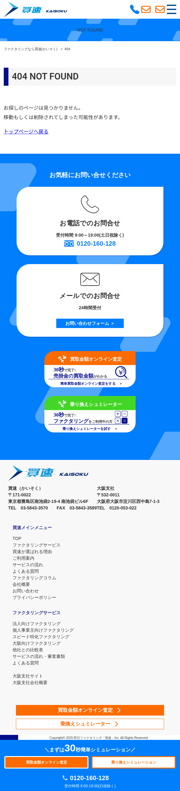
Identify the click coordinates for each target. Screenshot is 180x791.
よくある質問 (25, 571)
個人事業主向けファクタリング (43, 630)
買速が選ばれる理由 (32, 551)
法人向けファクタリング (36, 623)
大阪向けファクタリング (36, 643)
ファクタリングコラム (34, 577)
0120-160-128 (89, 778)
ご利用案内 (23, 558)
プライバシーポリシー (34, 597)
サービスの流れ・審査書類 (38, 656)
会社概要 (21, 584)
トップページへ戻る (26, 132)
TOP (17, 538)
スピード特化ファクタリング (40, 636)
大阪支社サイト (27, 675)
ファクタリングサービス (36, 545)
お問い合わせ (25, 590)
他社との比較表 (27, 649)
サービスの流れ (27, 564)
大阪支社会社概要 (30, 682)
